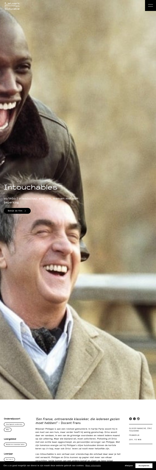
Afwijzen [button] (129, 466)
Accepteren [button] (144, 466)
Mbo (7, 429)
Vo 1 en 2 (9, 459)
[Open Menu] (150, 5)
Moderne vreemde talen (15, 444)
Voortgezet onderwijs (14, 424)
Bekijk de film (17, 211)
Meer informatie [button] (93, 466)
